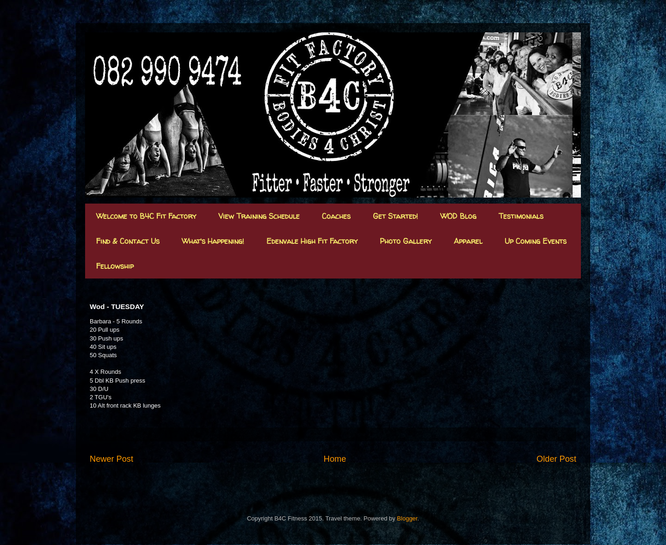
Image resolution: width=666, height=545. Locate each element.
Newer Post (111, 459)
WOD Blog (458, 216)
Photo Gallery (406, 241)
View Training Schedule (259, 216)
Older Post (556, 459)
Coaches (336, 216)
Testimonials (521, 216)
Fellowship (115, 266)
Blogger (407, 518)
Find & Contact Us (128, 241)
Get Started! (395, 216)
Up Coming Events (536, 241)
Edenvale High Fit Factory (312, 241)
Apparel (468, 241)
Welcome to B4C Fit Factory (146, 216)
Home (335, 459)
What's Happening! (213, 241)
